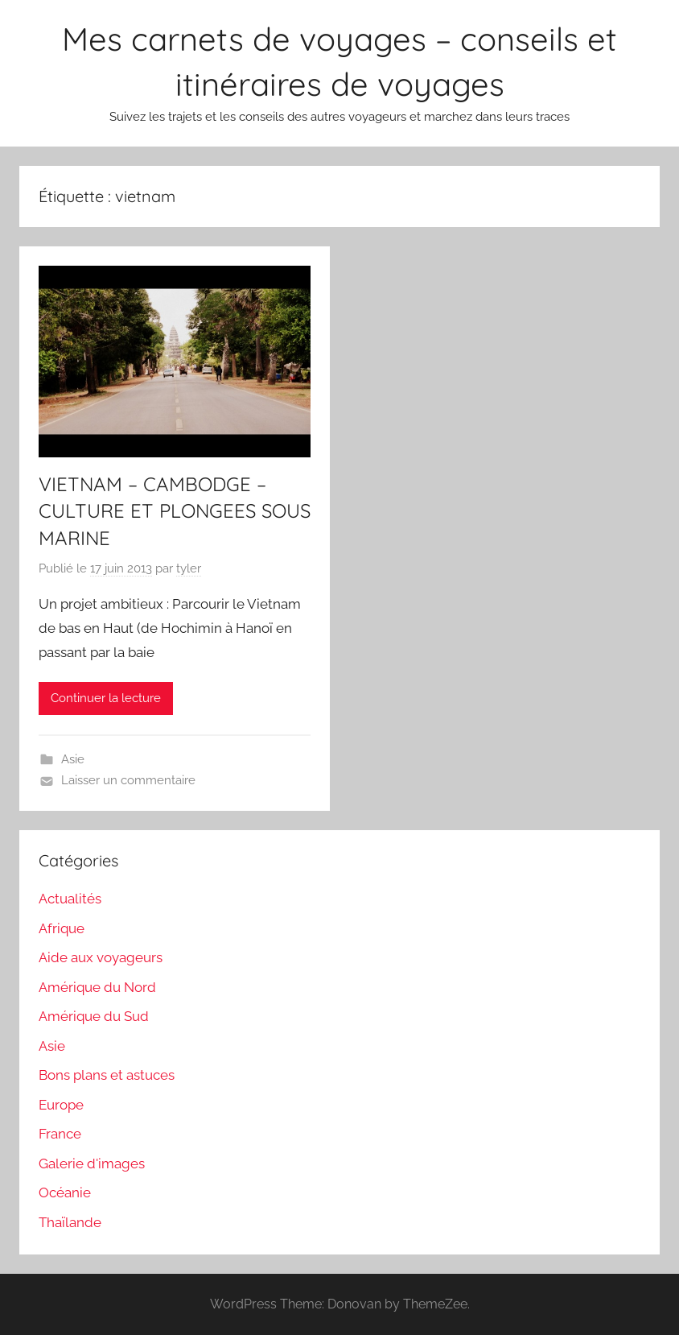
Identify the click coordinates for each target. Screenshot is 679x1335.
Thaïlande (70, 1222)
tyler (188, 568)
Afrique (61, 928)
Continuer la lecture (106, 698)
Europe (61, 1105)
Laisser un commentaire (128, 780)
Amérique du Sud (94, 1016)
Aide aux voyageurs (101, 957)
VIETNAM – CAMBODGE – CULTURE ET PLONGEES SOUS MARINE (175, 511)
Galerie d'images (92, 1163)
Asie (72, 759)
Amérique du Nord (97, 987)
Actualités (70, 899)
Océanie (65, 1192)
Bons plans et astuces (107, 1075)
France (60, 1134)
